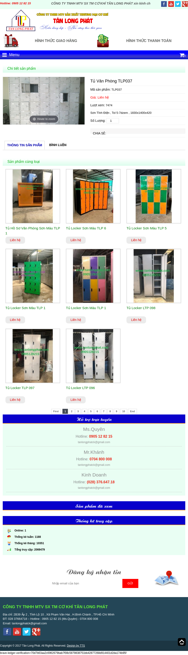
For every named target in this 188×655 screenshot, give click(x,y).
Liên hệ (15, 240)
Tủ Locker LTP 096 (80, 388)
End (132, 411)
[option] (44, 101)
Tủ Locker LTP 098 (140, 308)
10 (123, 411)
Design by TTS (76, 645)
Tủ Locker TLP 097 (20, 388)
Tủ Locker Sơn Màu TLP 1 (25, 308)
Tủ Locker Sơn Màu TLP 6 (86, 228)
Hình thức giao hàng (56, 41)
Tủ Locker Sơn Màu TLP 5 (146, 228)
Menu (10, 54)
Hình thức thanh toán (148, 41)
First (56, 411)
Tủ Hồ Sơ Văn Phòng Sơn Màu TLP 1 (32, 230)
